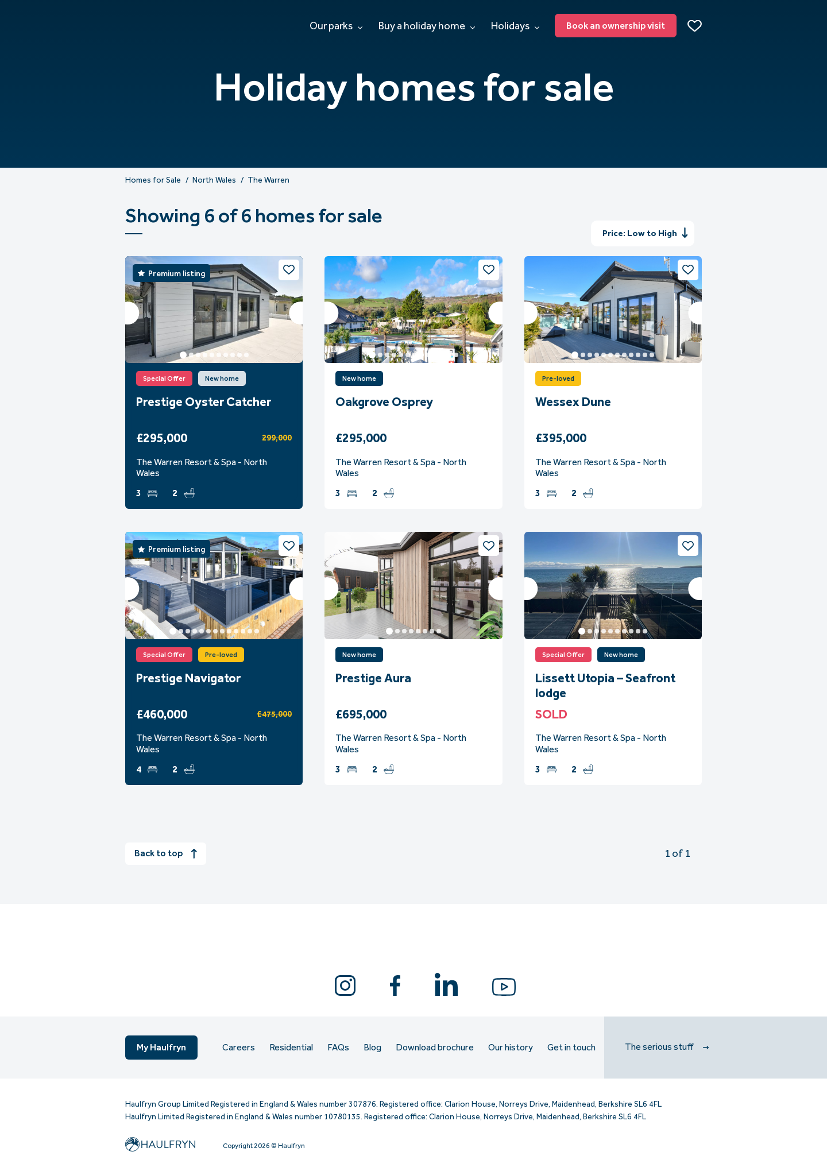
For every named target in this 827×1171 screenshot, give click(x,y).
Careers (238, 1047)
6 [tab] (219, 355)
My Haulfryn (161, 1047)
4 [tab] (205, 355)
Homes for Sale (153, 180)
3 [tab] (198, 355)
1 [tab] (183, 354)
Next (300, 313)
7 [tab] (225, 355)
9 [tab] (239, 355)
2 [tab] (191, 355)
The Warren (268, 180)
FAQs (338, 1047)
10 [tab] (246, 355)
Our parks (336, 26)
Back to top (165, 853)
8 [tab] (232, 355)
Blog (372, 1047)
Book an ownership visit (615, 25)
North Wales (214, 180)
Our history (510, 1047)
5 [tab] (212, 355)
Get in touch (571, 1047)
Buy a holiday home (426, 26)
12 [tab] (449, 355)
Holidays (515, 26)
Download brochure (435, 1047)
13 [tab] (456, 355)
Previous (127, 313)
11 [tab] (442, 355)
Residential (291, 1047)
